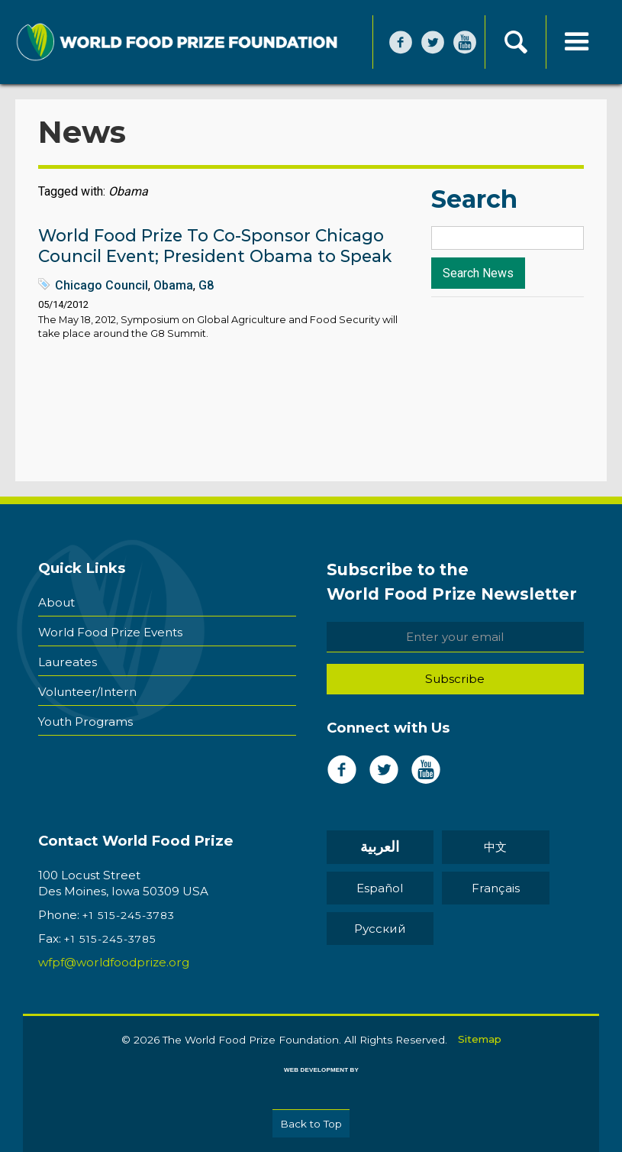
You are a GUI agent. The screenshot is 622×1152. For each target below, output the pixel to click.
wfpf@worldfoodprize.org (113, 962)
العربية (374, 848)
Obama (173, 285)
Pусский (374, 928)
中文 (477, 847)
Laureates (67, 660)
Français (477, 888)
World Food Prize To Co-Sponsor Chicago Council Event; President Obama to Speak (215, 245)
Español (374, 888)
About (56, 602)
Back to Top (311, 1123)
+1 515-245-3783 (128, 915)
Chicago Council (101, 285)
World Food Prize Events (110, 631)
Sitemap (479, 1038)
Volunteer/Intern (87, 689)
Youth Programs (85, 718)
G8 (206, 285)
